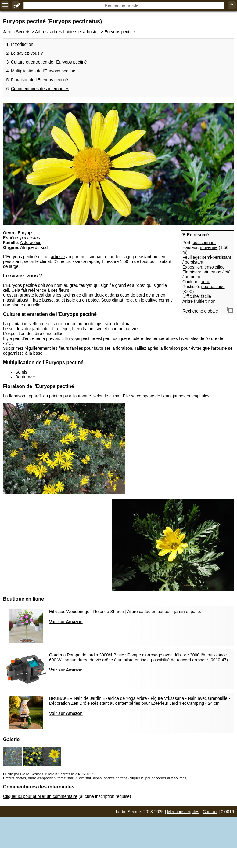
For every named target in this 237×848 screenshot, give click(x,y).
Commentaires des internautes (40, 88)
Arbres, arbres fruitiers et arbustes (67, 31)
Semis (21, 372)
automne (193, 276)
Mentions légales (183, 811)
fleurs (64, 290)
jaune (205, 281)
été (228, 271)
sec (99, 328)
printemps (211, 271)
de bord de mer (144, 295)
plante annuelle (25, 304)
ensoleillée (214, 267)
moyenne (209, 247)
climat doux (93, 295)
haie (37, 300)
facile (206, 296)
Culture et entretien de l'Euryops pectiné (49, 62)
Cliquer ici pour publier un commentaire (40, 796)
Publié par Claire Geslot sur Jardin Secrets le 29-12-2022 (48, 774)
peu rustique (212, 286)
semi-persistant (216, 257)
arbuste (58, 256)
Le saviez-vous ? (27, 53)
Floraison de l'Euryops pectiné (39, 79)
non (211, 301)
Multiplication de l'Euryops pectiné (43, 70)
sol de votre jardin (26, 328)
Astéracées (30, 242)
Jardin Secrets (16, 31)
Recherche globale (200, 311)
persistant (194, 262)
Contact (210, 811)
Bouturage (25, 377)
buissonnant (204, 242)
